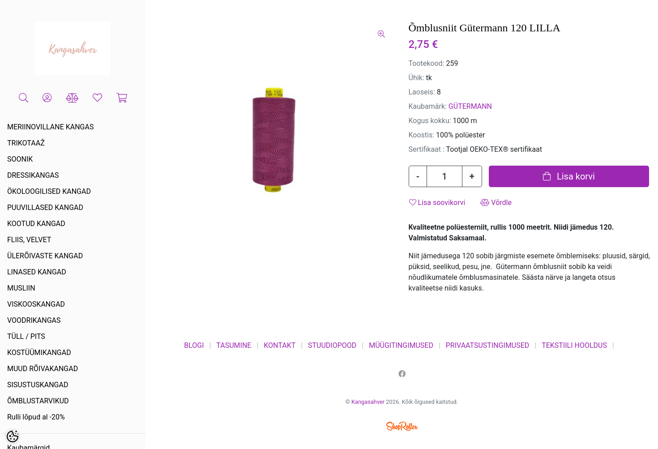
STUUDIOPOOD (332, 345)
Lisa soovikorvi (437, 202)
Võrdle (496, 202)
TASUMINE (233, 345)
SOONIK (20, 159)
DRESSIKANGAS (33, 175)
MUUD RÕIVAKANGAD (42, 368)
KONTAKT (279, 345)
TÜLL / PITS (26, 336)
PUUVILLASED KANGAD (45, 207)
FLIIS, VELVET (29, 239)
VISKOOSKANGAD (36, 304)
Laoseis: (422, 92)
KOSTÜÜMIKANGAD (39, 352)
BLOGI (194, 345)
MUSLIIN (21, 288)
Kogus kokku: (430, 120)
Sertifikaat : (426, 149)
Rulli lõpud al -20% (36, 417)
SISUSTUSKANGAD (37, 385)
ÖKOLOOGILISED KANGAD (49, 191)
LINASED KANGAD (36, 272)
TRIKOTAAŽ (26, 143)
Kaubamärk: (428, 106)
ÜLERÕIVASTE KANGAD (45, 256)
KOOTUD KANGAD (36, 223)
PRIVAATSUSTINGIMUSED (488, 345)
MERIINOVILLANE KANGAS (50, 127)
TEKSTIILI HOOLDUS (574, 345)
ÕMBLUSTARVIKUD (38, 401)
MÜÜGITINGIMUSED (401, 345)
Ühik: (416, 77)
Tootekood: (426, 63)
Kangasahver (368, 401)
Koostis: (422, 135)
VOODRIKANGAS (34, 320)
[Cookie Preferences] (12, 436)
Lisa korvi (569, 176)
